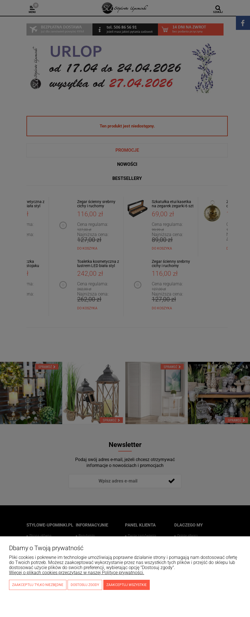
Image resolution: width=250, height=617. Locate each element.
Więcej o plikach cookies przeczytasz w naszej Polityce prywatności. (76, 572)
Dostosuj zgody (85, 585)
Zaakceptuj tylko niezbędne (37, 585)
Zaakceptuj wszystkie (126, 585)
